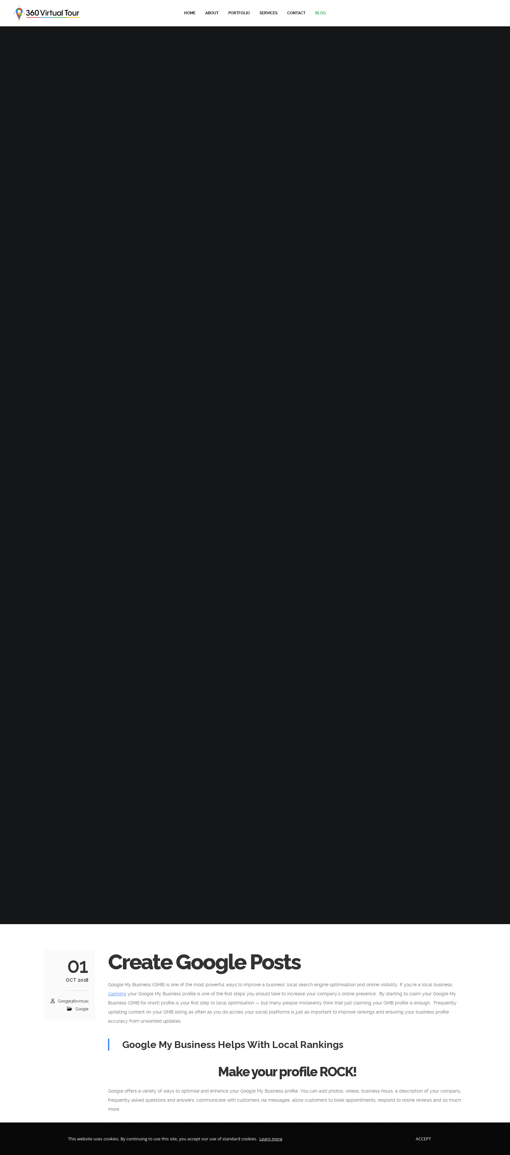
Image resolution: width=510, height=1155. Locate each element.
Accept (423, 1139)
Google (81, 1009)
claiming (117, 993)
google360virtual (73, 1001)
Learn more (271, 1139)
